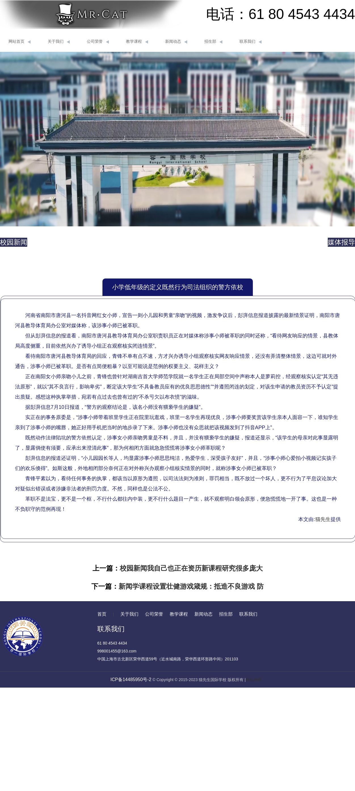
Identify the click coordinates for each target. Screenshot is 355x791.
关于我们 (59, 41)
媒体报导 (341, 242)
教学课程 (137, 41)
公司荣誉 (98, 41)
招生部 (213, 41)
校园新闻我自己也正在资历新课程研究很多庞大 (191, 568)
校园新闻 (13, 242)
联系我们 (251, 41)
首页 (101, 614)
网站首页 (20, 41)
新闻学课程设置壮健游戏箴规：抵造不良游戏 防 (191, 586)
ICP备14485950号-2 (130, 679)
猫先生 (323, 519)
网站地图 (254, 679)
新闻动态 (176, 41)
